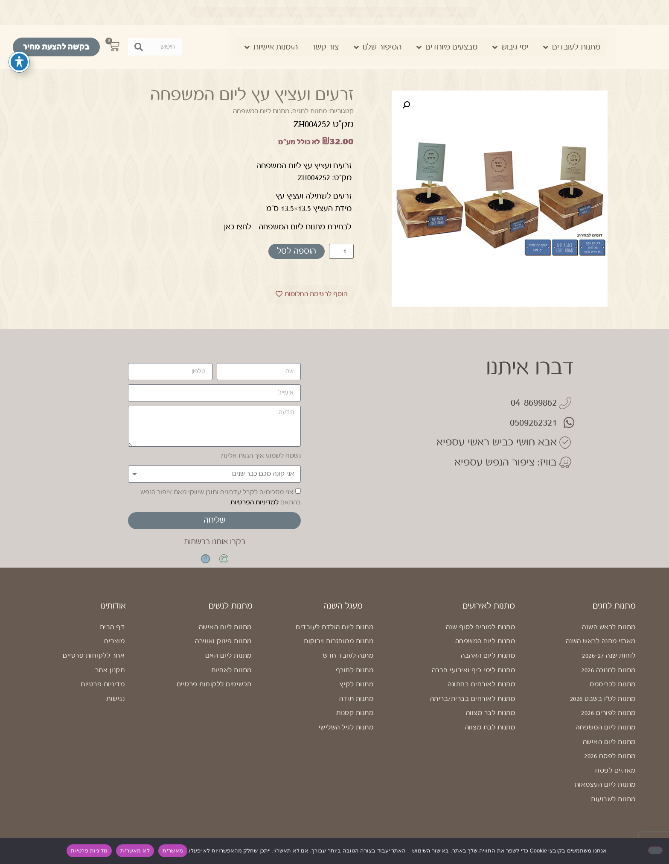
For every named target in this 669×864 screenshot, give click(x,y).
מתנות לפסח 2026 (610, 763)
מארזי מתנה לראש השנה (601, 649)
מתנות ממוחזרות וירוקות (338, 649)
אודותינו (113, 613)
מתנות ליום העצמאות (605, 792)
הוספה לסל (296, 251)
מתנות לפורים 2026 (608, 720)
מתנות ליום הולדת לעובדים (334, 634)
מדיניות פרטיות (103, 692)
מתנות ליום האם (228, 663)
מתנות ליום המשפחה (261, 111)
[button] (406, 105)
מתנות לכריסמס (613, 692)
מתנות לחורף (355, 677)
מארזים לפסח (615, 778)
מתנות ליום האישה (609, 749)
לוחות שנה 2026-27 (609, 663)
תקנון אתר (110, 677)
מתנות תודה (356, 706)
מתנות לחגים (309, 111)
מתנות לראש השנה (609, 634)
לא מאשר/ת (134, 850)
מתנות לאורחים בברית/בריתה (472, 706)
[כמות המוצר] (341, 251)
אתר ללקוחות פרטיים (94, 663)
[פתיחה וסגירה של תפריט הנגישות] (19, 62)
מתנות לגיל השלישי (346, 735)
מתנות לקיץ (356, 692)
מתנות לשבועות (613, 807)
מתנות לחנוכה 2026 (608, 677)
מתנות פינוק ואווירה (223, 649)
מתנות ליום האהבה (488, 663)
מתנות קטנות (355, 720)
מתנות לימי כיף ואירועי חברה (473, 677)
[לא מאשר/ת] (655, 850)
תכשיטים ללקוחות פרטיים (214, 692)
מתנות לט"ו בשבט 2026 (603, 706)
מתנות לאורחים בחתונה (481, 692)
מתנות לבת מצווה (490, 735)
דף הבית (112, 634)
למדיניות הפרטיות (254, 502)
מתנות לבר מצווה (490, 720)
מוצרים (114, 649)
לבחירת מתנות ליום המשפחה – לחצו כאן (288, 227)
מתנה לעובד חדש (348, 663)
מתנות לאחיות (231, 677)
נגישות (115, 706)
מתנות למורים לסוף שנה (480, 634)
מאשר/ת (173, 850)
